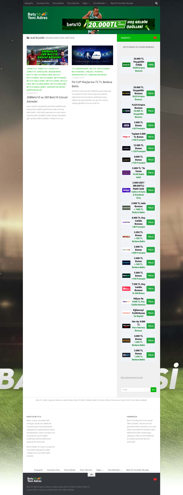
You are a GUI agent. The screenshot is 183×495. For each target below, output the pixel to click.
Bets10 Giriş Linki (58, 84)
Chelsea (89, 72)
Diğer (85, 3)
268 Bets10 (31, 69)
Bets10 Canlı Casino (36, 81)
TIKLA (151, 93)
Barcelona (42, 72)
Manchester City (79, 75)
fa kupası (98, 72)
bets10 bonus (78, 72)
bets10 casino (52, 81)
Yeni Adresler (99, 3)
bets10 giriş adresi (40, 84)
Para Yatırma (73, 3)
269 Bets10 (53, 69)
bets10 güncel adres (36, 87)
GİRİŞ (151, 65)
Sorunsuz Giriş (42, 3)
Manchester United (56, 87)
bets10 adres (33, 78)
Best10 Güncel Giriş (43, 75)
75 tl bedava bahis (80, 69)
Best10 (30, 75)
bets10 (57, 75)
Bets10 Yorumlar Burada (122, 3)
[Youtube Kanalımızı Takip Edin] (154, 37)
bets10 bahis (60, 78)
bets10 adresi (46, 78)
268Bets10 (42, 69)
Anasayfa (29, 3)
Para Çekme (58, 3)
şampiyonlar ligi (34, 90)
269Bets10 (31, 72)
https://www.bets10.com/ (132, 377)
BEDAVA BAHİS (55, 72)
